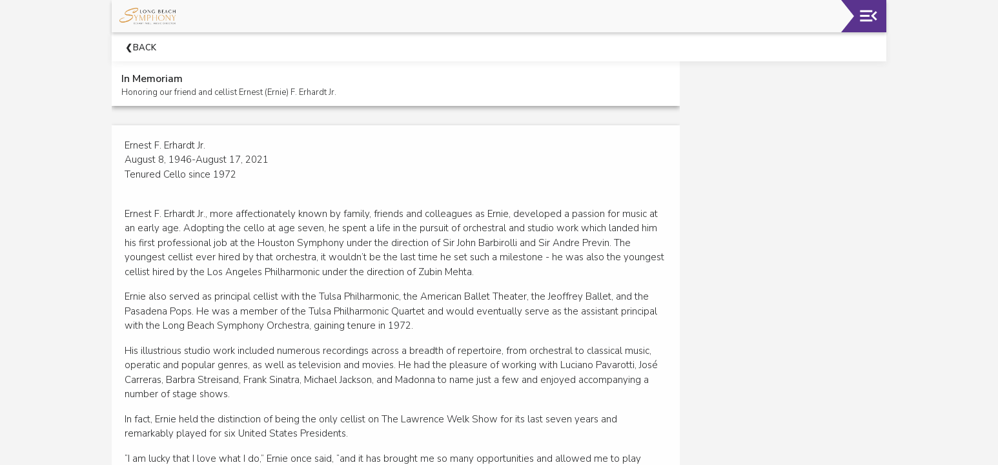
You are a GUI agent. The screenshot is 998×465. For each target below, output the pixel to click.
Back (144, 48)
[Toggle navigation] (868, 16)
